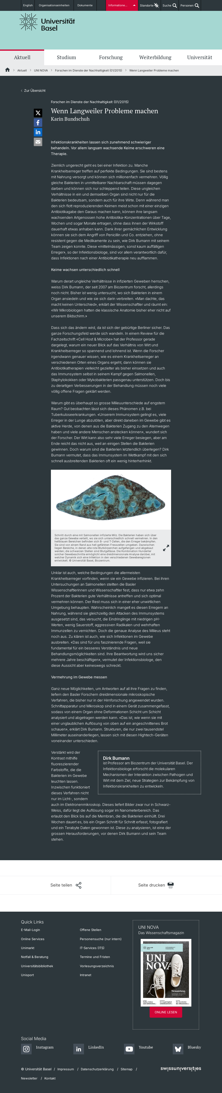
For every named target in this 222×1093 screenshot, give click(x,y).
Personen (186, 7)
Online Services (32, 939)
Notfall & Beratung (34, 957)
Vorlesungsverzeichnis (97, 966)
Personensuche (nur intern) (101, 939)
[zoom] (111, 499)
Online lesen (166, 1012)
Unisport (27, 975)
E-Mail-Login (30, 930)
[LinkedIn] (88, 1049)
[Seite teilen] (66, 885)
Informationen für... (120, 5)
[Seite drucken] (156, 885)
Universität (199, 57)
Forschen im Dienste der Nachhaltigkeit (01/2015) (88, 70)
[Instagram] (37, 1049)
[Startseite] (7, 70)
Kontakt (50, 1078)
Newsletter (29, 1078)
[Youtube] (138, 1049)
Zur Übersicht (35, 90)
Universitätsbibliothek (37, 966)
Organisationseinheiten (56, 5)
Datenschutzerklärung (97, 1069)
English (29, 5)
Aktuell (22, 57)
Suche (166, 7)
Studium (66, 57)
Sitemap (126, 1069)
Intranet (85, 975)
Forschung (111, 57)
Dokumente (85, 5)
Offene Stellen (90, 930)
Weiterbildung (155, 57)
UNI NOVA (41, 70)
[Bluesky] (187, 1049)
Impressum (65, 1069)
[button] (38, 113)
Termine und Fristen (95, 957)
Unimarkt (27, 948)
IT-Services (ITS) (92, 948)
